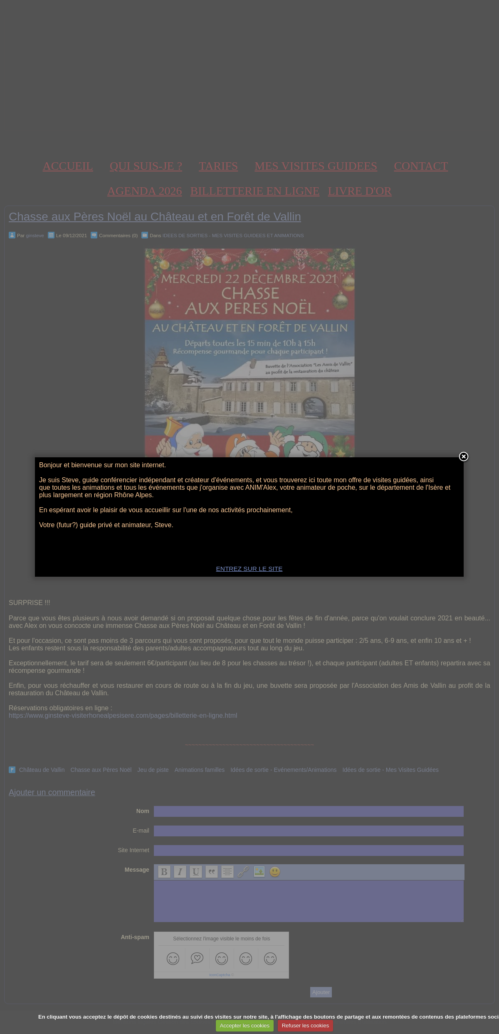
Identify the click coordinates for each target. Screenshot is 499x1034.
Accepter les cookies (244, 1025)
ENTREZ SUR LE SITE (249, 568)
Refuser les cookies (305, 1025)
